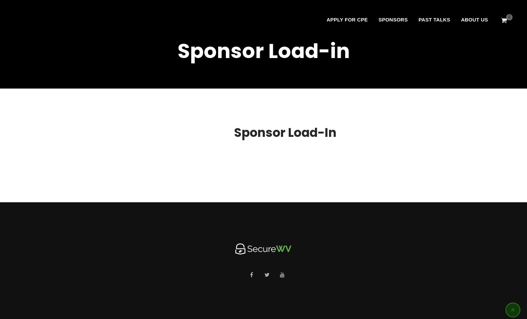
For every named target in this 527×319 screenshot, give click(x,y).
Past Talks (434, 19)
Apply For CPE (347, 19)
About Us (474, 19)
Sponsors (393, 19)
